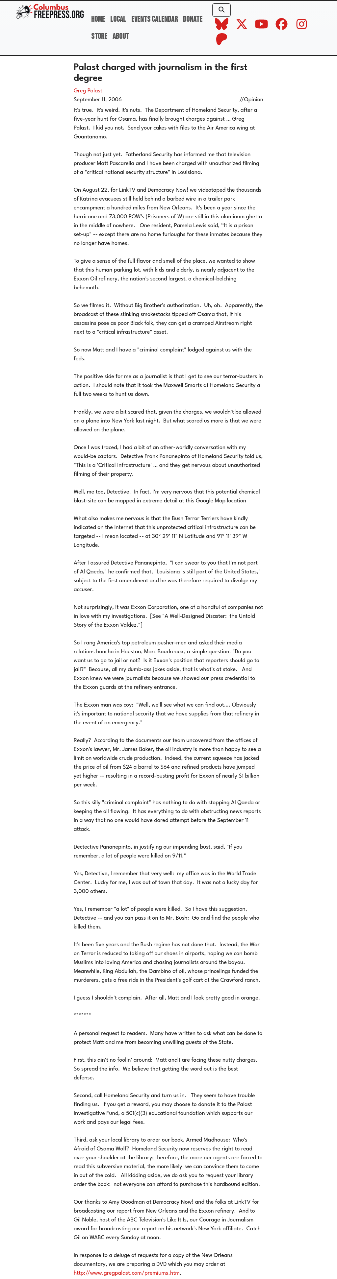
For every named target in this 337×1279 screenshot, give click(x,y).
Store (99, 36)
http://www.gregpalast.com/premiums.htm (127, 1273)
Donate (192, 19)
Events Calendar (154, 19)
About (121, 36)
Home (98, 19)
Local (118, 19)
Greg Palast (88, 91)
